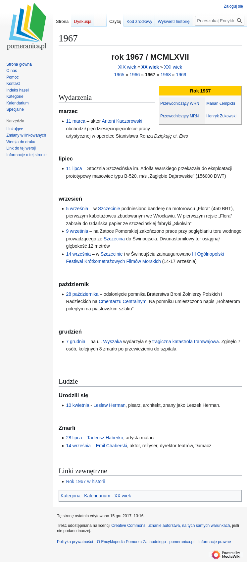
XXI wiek (173, 67)
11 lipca (74, 168)
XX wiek (150, 67)
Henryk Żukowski (221, 116)
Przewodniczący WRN (179, 103)
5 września (77, 208)
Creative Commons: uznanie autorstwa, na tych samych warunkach (170, 525)
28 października (82, 294)
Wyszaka (112, 341)
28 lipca (74, 437)
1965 (119, 74)
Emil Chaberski (111, 445)
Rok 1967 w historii (85, 481)
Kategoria (70, 495)
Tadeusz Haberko (105, 437)
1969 (181, 74)
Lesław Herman (109, 405)
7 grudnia (75, 341)
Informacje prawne (214, 541)
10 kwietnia (77, 405)
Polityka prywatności (75, 541)
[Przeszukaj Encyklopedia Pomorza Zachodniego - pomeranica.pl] (219, 21)
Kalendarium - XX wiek (107, 495)
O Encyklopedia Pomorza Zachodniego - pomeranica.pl (145, 541)
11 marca (75, 121)
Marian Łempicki (220, 103)
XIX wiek (127, 67)
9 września (77, 231)
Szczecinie (109, 208)
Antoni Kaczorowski (122, 121)
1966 (134, 74)
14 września (78, 254)
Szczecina (114, 238)
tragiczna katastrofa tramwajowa (185, 341)
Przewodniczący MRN (179, 116)
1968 (166, 74)
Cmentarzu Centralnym (122, 301)
